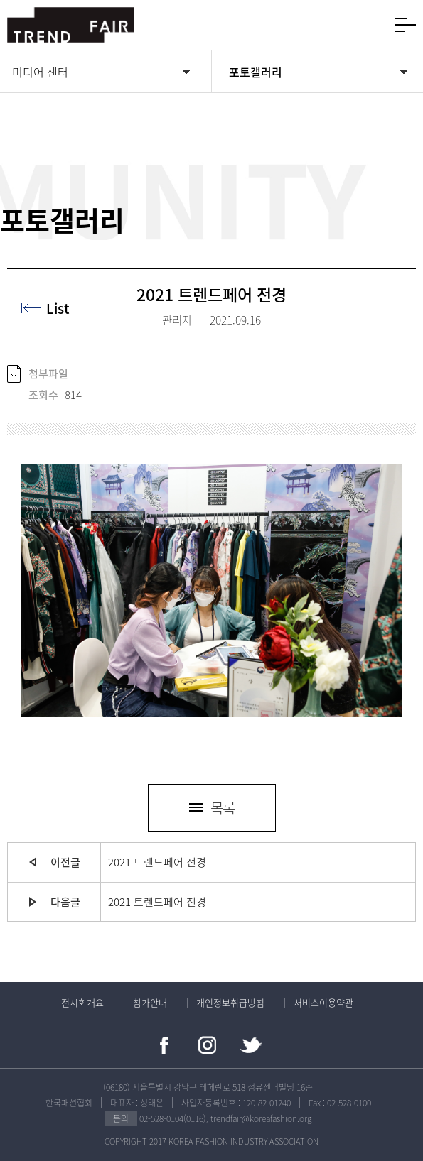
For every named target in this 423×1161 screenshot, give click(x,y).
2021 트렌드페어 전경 (157, 862)
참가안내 (150, 1002)
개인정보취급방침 (230, 1002)
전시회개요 (82, 1002)
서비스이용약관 (323, 1002)
